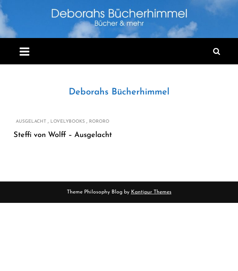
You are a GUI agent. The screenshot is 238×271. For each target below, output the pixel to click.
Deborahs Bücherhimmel (119, 92)
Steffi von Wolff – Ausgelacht (63, 135)
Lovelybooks (67, 121)
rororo (99, 121)
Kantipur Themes (151, 192)
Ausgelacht (31, 121)
